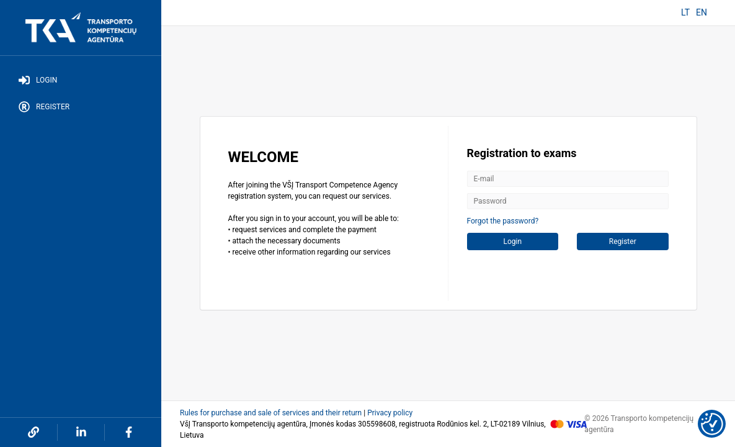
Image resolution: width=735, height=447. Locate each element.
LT (685, 12)
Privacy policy (389, 413)
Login (38, 80)
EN (701, 12)
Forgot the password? (503, 221)
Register (44, 106)
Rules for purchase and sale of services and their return (271, 413)
